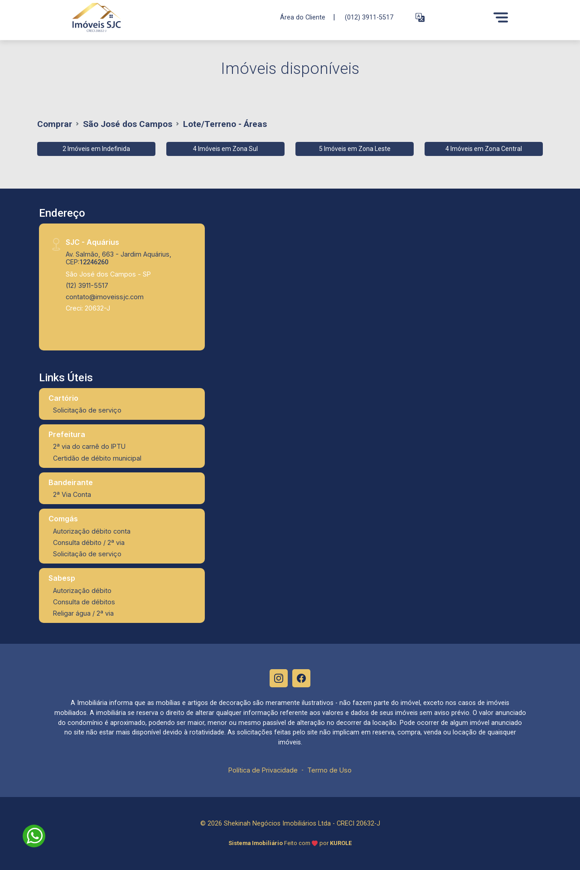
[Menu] (500, 17)
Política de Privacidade (263, 770)
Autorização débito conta (91, 531)
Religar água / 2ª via (83, 613)
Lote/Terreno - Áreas (225, 124)
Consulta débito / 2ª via (89, 542)
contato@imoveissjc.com (105, 297)
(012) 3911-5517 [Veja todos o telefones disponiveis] (369, 17)
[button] (420, 17)
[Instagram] (279, 678)
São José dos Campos (127, 124)
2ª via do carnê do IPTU (89, 446)
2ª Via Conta (72, 494)
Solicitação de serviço (87, 410)
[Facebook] (301, 678)
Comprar (54, 124)
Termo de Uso (329, 770)
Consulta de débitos (84, 602)
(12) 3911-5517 (87, 285)
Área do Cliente (302, 17)
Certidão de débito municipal (97, 458)
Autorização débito (82, 590)
